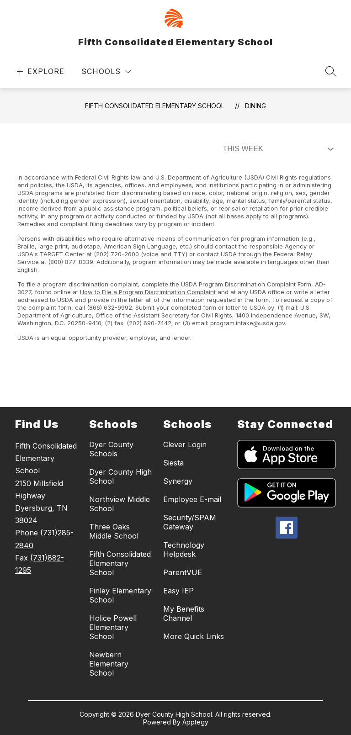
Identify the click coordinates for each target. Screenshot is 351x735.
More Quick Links (193, 636)
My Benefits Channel (183, 613)
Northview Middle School (119, 504)
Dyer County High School (120, 476)
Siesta (173, 462)
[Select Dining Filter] (276, 149)
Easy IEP (178, 590)
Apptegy (195, 722)
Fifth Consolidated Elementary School (154, 106)
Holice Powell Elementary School (113, 627)
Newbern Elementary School (108, 663)
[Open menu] (39, 71)
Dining (255, 106)
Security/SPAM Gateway (189, 522)
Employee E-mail (192, 499)
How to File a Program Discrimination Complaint (148, 292)
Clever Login (185, 444)
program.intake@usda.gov (247, 323)
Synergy (177, 481)
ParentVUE (182, 572)
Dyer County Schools (111, 449)
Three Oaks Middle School (113, 531)
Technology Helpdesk (183, 549)
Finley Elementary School (120, 595)
